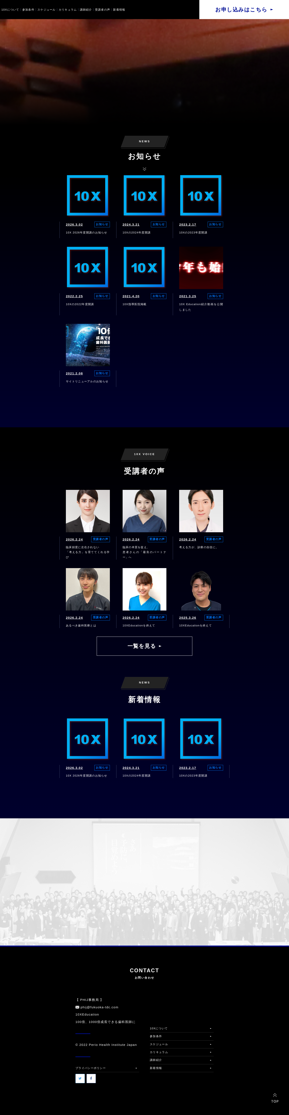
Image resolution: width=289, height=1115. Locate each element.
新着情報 (119, 9)
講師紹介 (86, 9)
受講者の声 (102, 9)
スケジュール (46, 9)
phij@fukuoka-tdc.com (100, 1007)
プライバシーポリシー (90, 1068)
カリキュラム (68, 9)
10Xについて (10, 9)
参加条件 (28, 9)
